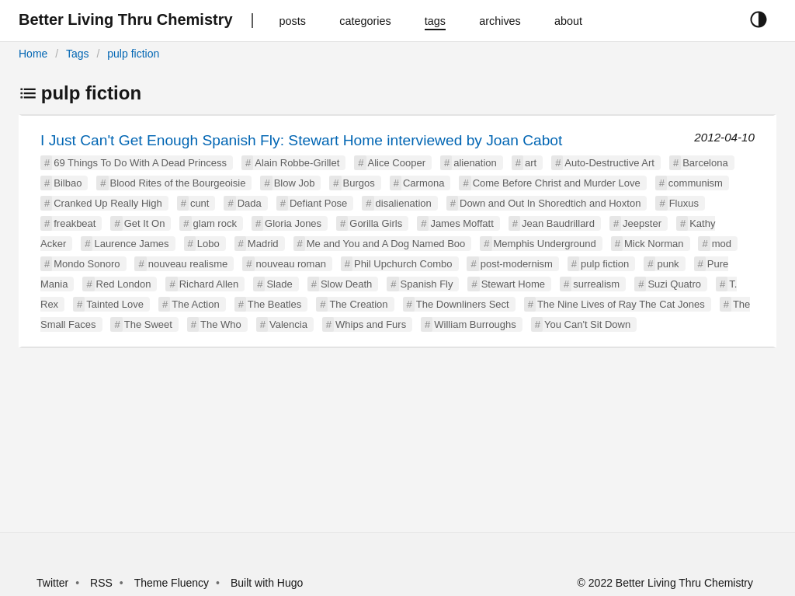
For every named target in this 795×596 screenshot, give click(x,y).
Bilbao (68, 183)
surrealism (596, 284)
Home (33, 53)
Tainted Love (115, 304)
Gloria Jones (293, 223)
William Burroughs (475, 324)
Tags (77, 53)
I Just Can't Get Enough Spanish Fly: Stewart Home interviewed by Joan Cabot (301, 140)
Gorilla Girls (375, 223)
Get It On (144, 223)
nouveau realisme (188, 264)
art (530, 163)
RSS (101, 583)
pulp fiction (133, 53)
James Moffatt (461, 223)
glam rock (215, 223)
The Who (220, 324)
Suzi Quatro (674, 284)
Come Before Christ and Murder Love (557, 183)
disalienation (404, 203)
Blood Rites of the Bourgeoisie (178, 183)
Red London (123, 284)
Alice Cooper (396, 163)
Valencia (288, 324)
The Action (195, 304)
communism (695, 183)
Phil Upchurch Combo (403, 264)
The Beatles (274, 304)
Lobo (208, 243)
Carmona (423, 183)
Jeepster (642, 223)
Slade (279, 284)
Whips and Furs (370, 324)
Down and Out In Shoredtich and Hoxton (550, 203)
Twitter (52, 583)
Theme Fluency (173, 583)
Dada (250, 203)
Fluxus (684, 203)
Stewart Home (513, 284)
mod (721, 243)
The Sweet (148, 324)
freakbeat (74, 223)
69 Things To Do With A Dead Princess (140, 163)
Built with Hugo (267, 583)
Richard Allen (209, 284)
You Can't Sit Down (587, 324)
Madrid (263, 243)
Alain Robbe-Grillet (297, 163)
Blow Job (294, 183)
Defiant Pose (318, 203)
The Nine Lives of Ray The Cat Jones (621, 304)
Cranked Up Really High (107, 203)
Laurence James (131, 243)
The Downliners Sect (462, 304)
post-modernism (517, 264)
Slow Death (346, 284)
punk (668, 264)
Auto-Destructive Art (609, 163)
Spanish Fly (427, 284)
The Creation (358, 304)
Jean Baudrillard (558, 223)
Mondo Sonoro (87, 264)
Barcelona (705, 163)
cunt (200, 203)
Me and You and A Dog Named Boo (386, 243)
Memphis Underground (545, 243)
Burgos (359, 183)
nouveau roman (291, 264)
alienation (475, 163)
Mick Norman (654, 243)
